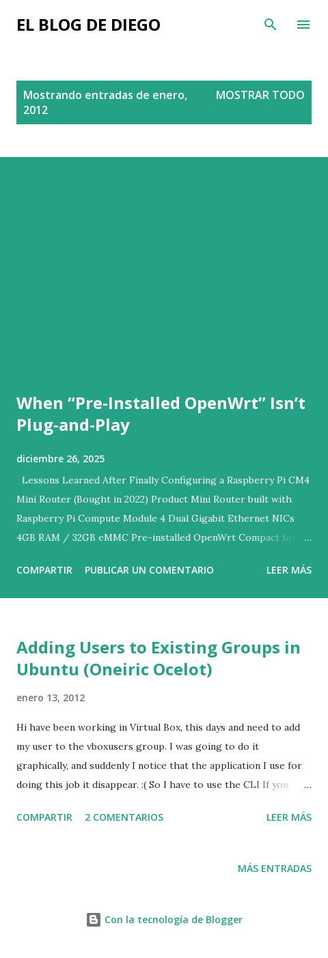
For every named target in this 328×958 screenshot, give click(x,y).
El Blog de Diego (88, 24)
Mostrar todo (260, 94)
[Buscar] (270, 24)
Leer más (289, 569)
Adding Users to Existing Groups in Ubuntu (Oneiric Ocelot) (158, 658)
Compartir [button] (44, 569)
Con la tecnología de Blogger (164, 919)
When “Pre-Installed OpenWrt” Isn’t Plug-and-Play (160, 413)
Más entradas (275, 868)
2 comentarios (124, 817)
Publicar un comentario (149, 569)
